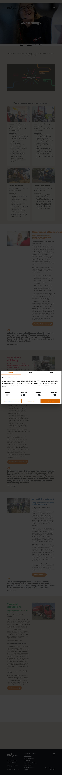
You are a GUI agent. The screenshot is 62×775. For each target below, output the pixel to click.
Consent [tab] (10, 372)
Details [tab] (31, 372)
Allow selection (31, 401)
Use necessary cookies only (11, 401)
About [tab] (51, 372)
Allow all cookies (51, 401)
